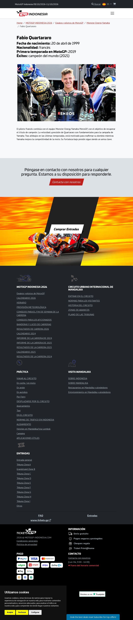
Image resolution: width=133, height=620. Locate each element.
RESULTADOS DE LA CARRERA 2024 (34, 356)
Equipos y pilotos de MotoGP (69, 22)
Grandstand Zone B (26, 469)
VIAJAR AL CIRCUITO (26, 378)
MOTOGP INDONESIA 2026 (39, 22)
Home (20, 22)
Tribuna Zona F (24, 487)
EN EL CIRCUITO (25, 415)
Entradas (92, 515)
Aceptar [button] (10, 612)
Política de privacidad (27, 544)
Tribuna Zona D (24, 478)
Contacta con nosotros (66, 182)
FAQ (40, 515)
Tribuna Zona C (24, 473)
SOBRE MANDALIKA (78, 383)
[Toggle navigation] (112, 13)
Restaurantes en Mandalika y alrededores (88, 387)
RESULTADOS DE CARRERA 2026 (33, 328)
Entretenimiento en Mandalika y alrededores (89, 392)
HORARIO (21, 302)
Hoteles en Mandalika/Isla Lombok (33, 428)
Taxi (18, 410)
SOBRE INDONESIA (77, 378)
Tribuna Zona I (23, 501)
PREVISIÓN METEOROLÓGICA (31, 307)
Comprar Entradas (66, 229)
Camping (21, 433)
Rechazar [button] (22, 612)
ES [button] (106, 4)
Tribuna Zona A (24, 464)
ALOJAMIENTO (24, 424)
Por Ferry (21, 396)
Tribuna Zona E (24, 482)
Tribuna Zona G (24, 492)
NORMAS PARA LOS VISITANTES (84, 300)
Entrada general (24, 459)
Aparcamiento (23, 405)
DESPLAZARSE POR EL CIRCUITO (33, 401)
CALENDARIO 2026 (26, 298)
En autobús (22, 392)
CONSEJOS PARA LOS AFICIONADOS (34, 319)
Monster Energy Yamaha (98, 22)
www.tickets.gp (41, 520)
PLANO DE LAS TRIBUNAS (81, 314)
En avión (21, 387)
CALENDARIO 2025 (26, 351)
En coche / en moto (26, 383)
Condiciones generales (27, 540)
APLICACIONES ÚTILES (28, 438)
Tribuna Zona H (24, 496)
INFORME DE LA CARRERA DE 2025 (34, 342)
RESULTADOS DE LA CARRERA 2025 (34, 347)
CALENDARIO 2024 (26, 333)
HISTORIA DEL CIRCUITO (80, 305)
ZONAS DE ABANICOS (78, 309)
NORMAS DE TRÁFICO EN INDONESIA (35, 419)
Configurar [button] (35, 612)
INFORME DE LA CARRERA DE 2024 (34, 338)
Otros (19, 505)
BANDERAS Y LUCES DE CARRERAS (34, 324)
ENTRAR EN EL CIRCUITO (80, 296)
